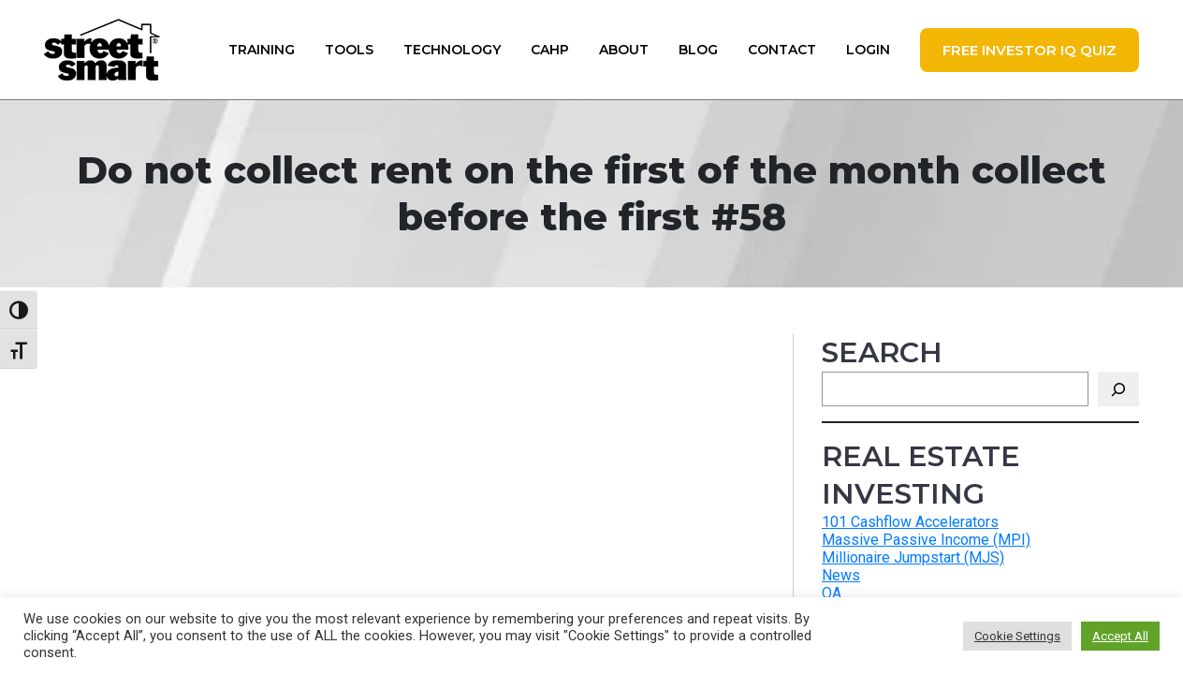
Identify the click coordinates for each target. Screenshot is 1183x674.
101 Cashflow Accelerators (910, 522)
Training (261, 49)
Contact (782, 49)
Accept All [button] (1120, 636)
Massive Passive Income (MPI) (926, 540)
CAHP (550, 49)
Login (868, 49)
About (624, 49)
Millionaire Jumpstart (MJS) (913, 557)
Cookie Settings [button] (1017, 636)
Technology (452, 49)
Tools (349, 49)
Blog (698, 49)
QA (831, 593)
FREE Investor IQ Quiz (1029, 50)
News (841, 575)
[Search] (1118, 389)
